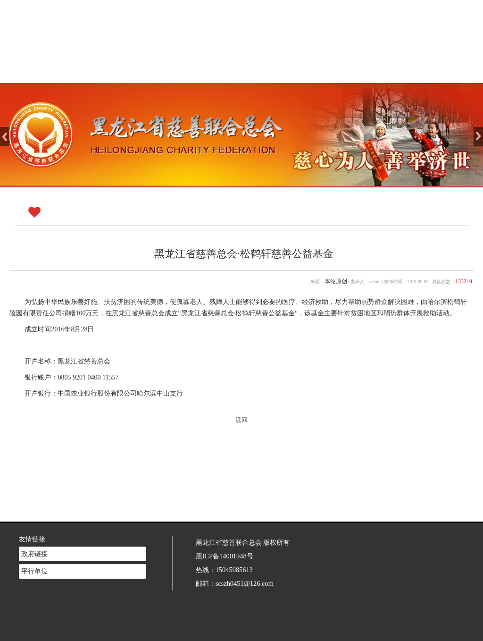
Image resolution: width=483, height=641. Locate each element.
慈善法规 (327, 71)
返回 (241, 420)
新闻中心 (274, 71)
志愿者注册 (381, 71)
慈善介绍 (221, 71)
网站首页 (168, 71)
